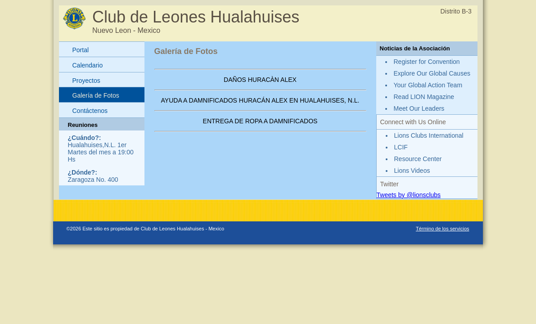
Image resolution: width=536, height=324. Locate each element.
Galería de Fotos (95, 95)
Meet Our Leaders (419, 108)
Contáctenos (90, 110)
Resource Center (418, 158)
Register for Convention (427, 61)
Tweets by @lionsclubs (409, 194)
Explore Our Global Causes (432, 73)
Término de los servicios (442, 228)
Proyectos (86, 80)
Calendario (87, 65)
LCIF (401, 147)
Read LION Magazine (424, 96)
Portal (80, 50)
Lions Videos (412, 170)
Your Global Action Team (428, 85)
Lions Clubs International (429, 135)
